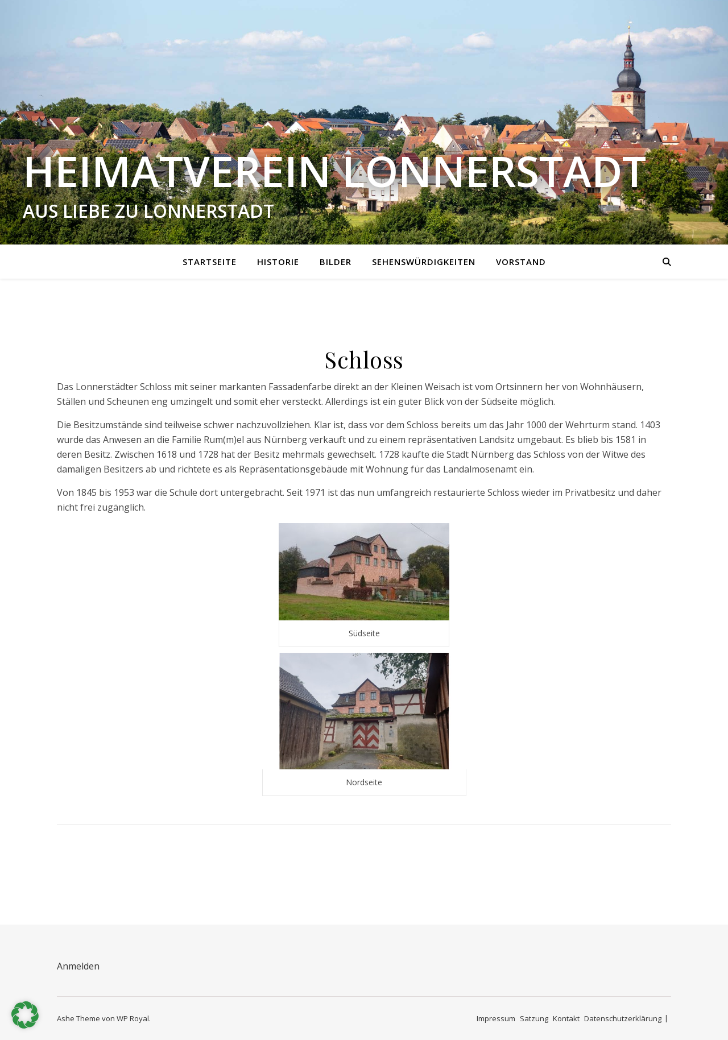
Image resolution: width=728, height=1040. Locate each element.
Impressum (496, 1018)
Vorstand (521, 261)
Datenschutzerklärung (622, 1018)
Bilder (335, 261)
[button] (25, 1015)
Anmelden (78, 966)
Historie (278, 261)
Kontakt (566, 1018)
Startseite (210, 261)
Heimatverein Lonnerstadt (334, 171)
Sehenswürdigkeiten (423, 261)
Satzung (534, 1018)
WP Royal (133, 1018)
